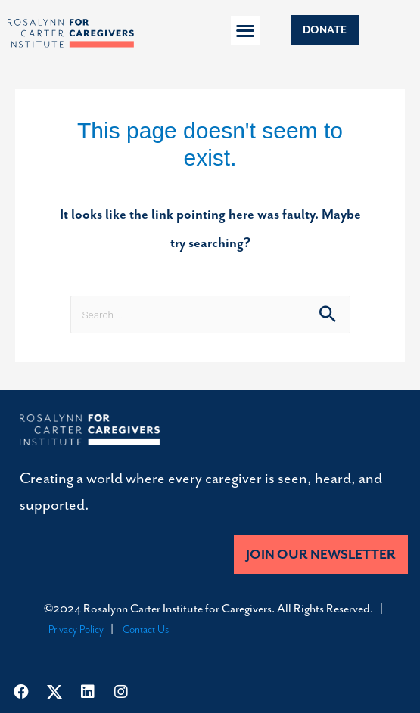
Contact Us (147, 629)
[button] (245, 30)
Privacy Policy (76, 629)
